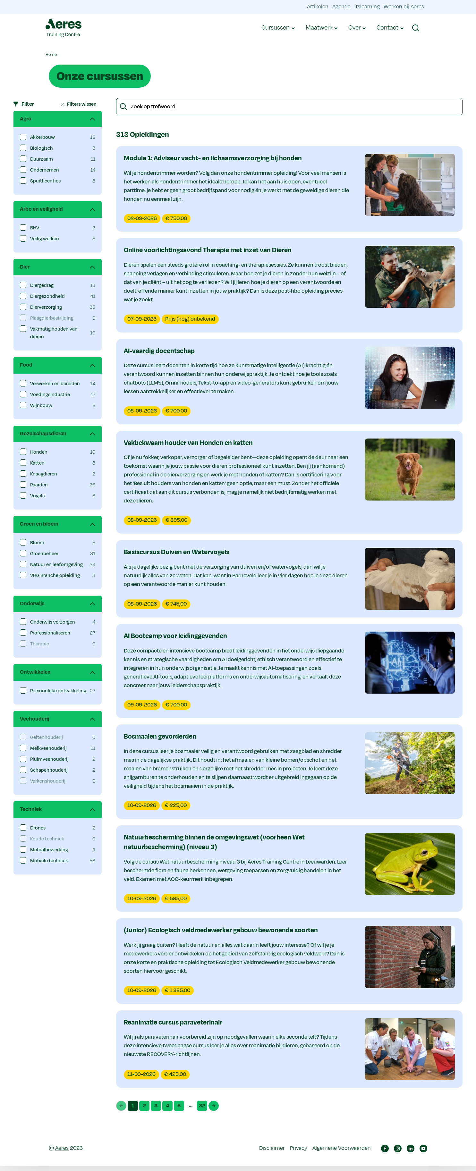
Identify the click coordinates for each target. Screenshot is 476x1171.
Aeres (62, 1153)
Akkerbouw (42, 137)
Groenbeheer (44, 553)
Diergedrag (42, 285)
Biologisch (41, 148)
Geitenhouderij (46, 737)
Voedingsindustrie (50, 394)
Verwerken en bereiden (55, 383)
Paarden (39, 485)
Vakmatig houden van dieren (54, 333)
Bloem (37, 542)
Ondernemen (44, 170)
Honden (38, 452)
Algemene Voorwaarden (341, 1153)
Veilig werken (44, 238)
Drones (38, 828)
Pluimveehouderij (49, 759)
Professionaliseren (50, 633)
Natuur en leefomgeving (56, 564)
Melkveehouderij (48, 748)
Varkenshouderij (47, 781)
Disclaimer (272, 1153)
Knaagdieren (43, 474)
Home (51, 55)
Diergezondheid (47, 296)
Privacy (298, 1153)
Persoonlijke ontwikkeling (58, 691)
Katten (37, 463)
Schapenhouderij (49, 770)
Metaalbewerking (49, 850)
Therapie (39, 644)
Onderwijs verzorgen (52, 622)
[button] (415, 28)
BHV (34, 228)
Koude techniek (47, 839)
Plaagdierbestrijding (51, 318)
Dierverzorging (46, 307)
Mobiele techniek (49, 860)
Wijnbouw (41, 405)
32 (203, 1111)
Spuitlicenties (45, 181)
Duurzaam (41, 159)
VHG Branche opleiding (55, 575)
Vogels (37, 495)
